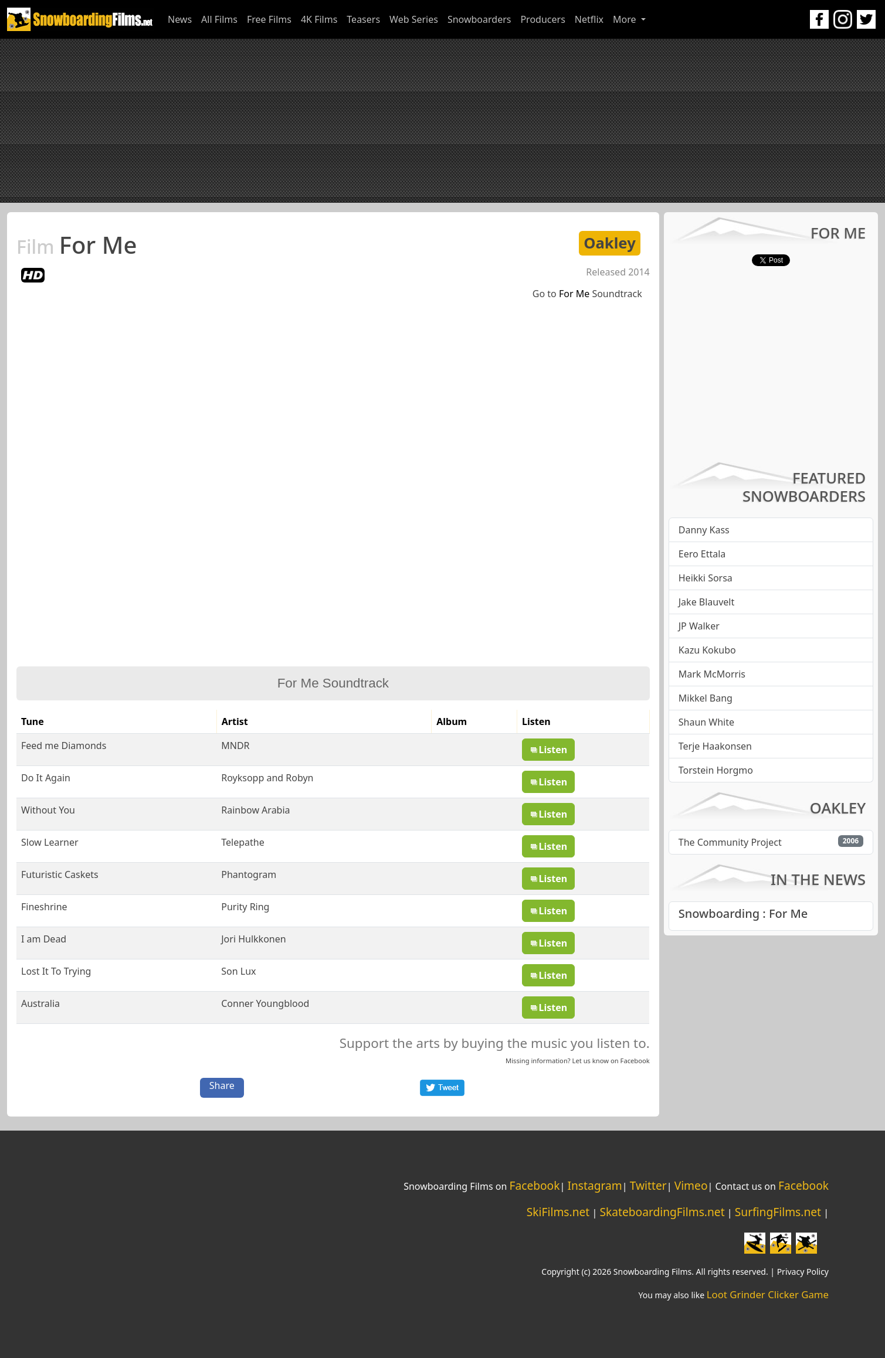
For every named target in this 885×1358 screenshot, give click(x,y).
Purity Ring (245, 906)
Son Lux (238, 971)
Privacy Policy (803, 1271)
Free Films (269, 19)
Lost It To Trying (56, 971)
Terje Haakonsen (715, 746)
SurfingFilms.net (778, 1212)
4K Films (319, 19)
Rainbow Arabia (255, 810)
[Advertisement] (443, 121)
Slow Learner (50, 842)
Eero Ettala (702, 553)
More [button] (626, 19)
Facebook (635, 1060)
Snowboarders (479, 19)
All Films (219, 19)
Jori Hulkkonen (253, 938)
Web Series (413, 19)
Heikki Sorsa (706, 577)
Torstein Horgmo (716, 770)
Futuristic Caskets (60, 874)
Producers (542, 19)
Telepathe (242, 842)
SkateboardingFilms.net (661, 1212)
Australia (40, 1003)
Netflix (589, 19)
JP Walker (699, 626)
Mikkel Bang (706, 698)
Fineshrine (44, 906)
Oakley (609, 243)
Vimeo (691, 1185)
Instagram (594, 1185)
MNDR (235, 745)
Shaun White (706, 722)
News (180, 19)
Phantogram (248, 874)
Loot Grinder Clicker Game (768, 1294)
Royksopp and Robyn (267, 777)
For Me (76, 245)
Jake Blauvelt (707, 601)
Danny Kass (704, 529)
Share (222, 1085)
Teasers (363, 19)
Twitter (648, 1185)
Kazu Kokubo (707, 650)
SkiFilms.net (558, 1212)
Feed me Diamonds (63, 745)
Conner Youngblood (265, 1003)
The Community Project (730, 842)
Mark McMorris (712, 674)
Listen (549, 749)
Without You (48, 810)
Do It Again (45, 777)
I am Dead (43, 938)
